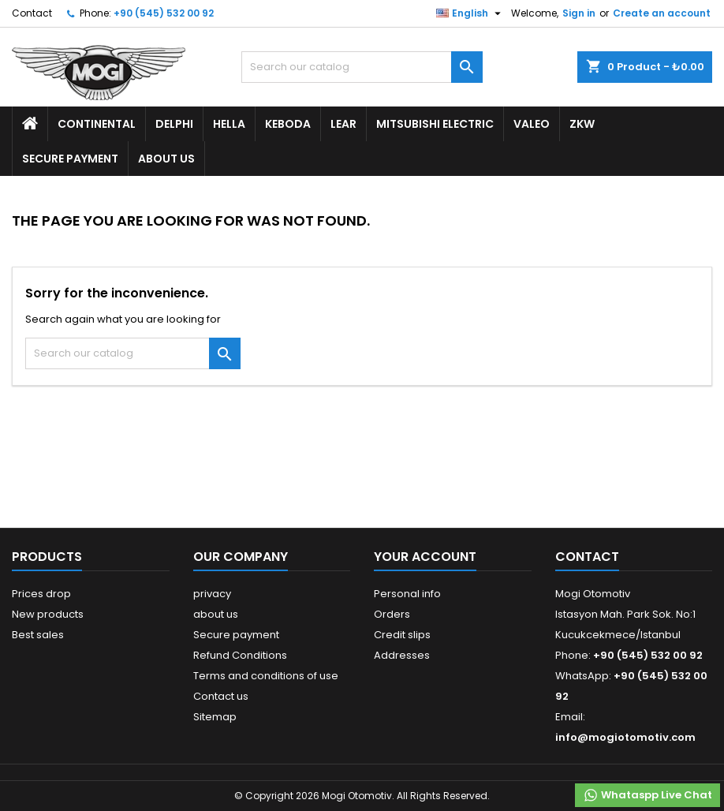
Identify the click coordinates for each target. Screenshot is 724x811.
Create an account (662, 13)
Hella (229, 124)
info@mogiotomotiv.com (625, 737)
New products (48, 614)
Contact (32, 13)
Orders (392, 614)
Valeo (531, 124)
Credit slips (402, 634)
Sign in (578, 13)
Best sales (38, 634)
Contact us (220, 696)
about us (166, 158)
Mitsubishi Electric (435, 124)
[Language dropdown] (470, 13)
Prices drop (41, 593)
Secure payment (70, 158)
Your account (425, 557)
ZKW (582, 124)
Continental (97, 124)
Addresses (402, 655)
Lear (343, 124)
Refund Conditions (240, 655)
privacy (212, 593)
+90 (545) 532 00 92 (164, 13)
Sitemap (215, 716)
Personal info (407, 593)
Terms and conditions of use (265, 675)
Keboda (288, 124)
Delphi (174, 124)
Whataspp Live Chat (647, 795)
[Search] (362, 67)
